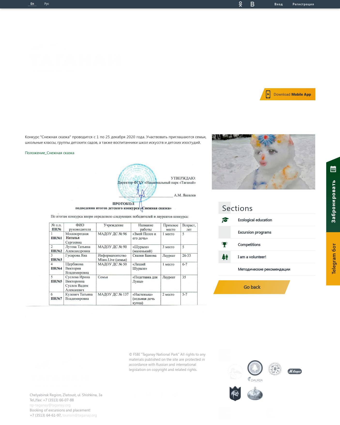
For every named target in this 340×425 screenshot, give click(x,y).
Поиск (197, 4)
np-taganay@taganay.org (50, 405)
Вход (278, 4)
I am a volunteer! (252, 256)
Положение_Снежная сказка (49, 152)
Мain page (43, 20)
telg (265, 4)
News (117, 20)
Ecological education (255, 219)
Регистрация (303, 4)
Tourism (146, 20)
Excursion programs (254, 232)
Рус (46, 3)
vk (253, 4)
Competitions (249, 244)
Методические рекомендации (264, 269)
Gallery (248, 20)
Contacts (279, 20)
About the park (82, 20)
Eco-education (182, 20)
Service (218, 20)
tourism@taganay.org (79, 415)
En (32, 3)
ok (240, 4)
